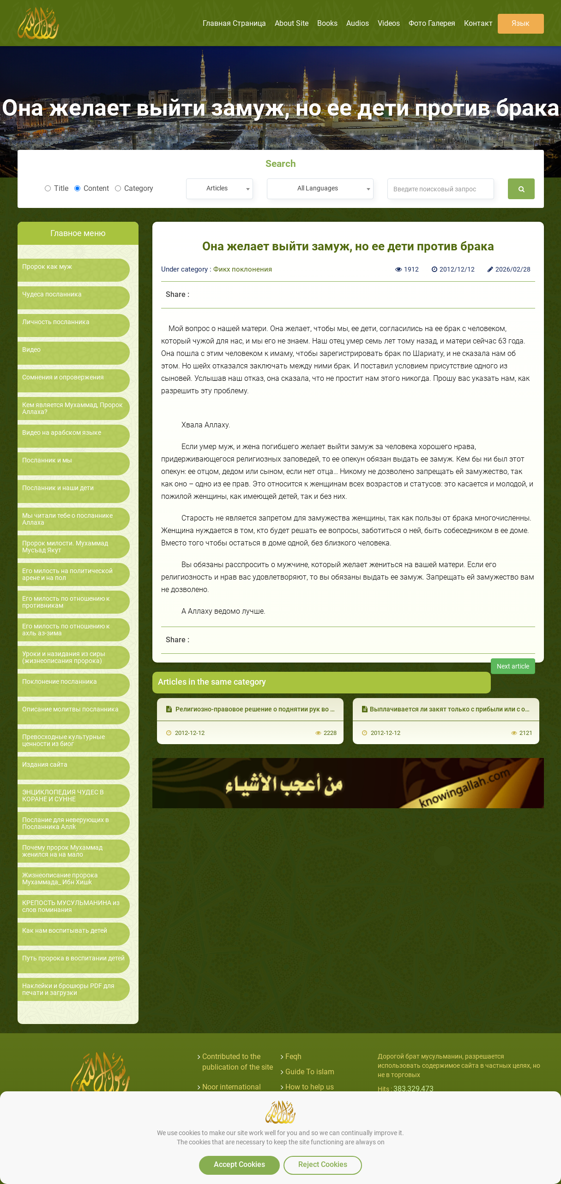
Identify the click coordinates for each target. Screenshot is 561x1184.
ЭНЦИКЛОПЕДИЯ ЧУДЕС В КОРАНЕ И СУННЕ (63, 796)
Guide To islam (309, 1071)
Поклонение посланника (59, 681)
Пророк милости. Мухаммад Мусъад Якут (65, 547)
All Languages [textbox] (317, 188)
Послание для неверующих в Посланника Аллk (65, 823)
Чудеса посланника (52, 294)
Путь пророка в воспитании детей (73, 958)
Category (134, 188)
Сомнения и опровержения (63, 377)
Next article (513, 666)
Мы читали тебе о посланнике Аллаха (67, 519)
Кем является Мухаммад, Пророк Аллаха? (72, 408)
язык (521, 23)
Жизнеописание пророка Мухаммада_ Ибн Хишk (60, 879)
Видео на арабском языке (61, 432)
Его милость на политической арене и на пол (67, 574)
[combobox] (219, 188)
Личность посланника (56, 322)
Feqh (293, 1056)
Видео (31, 349)
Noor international (231, 1087)
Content (91, 188)
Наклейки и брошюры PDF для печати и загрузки (68, 989)
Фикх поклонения (242, 269)
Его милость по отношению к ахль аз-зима (66, 630)
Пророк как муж (47, 266)
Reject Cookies (322, 1164)
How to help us (309, 1087)
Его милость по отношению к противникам (66, 602)
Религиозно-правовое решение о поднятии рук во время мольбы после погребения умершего (315, 709)
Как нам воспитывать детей (64, 930)
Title (56, 188)
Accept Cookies (239, 1164)
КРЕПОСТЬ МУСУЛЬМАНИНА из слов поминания (71, 906)
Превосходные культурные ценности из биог (63, 740)
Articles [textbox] (217, 188)
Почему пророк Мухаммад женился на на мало (62, 851)
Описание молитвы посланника (70, 709)
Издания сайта (44, 764)
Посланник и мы (47, 460)
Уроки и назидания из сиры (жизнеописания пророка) (63, 657)
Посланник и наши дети (58, 488)
